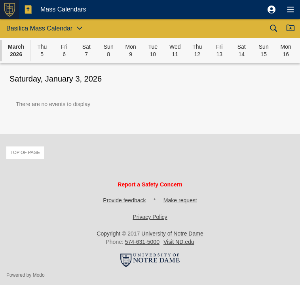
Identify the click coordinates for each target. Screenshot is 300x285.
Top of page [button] (25, 152)
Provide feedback (124, 200)
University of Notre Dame (172, 233)
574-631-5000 (142, 242)
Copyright (108, 233)
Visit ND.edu (178, 242)
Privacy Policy (150, 217)
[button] (271, 9)
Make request (180, 200)
